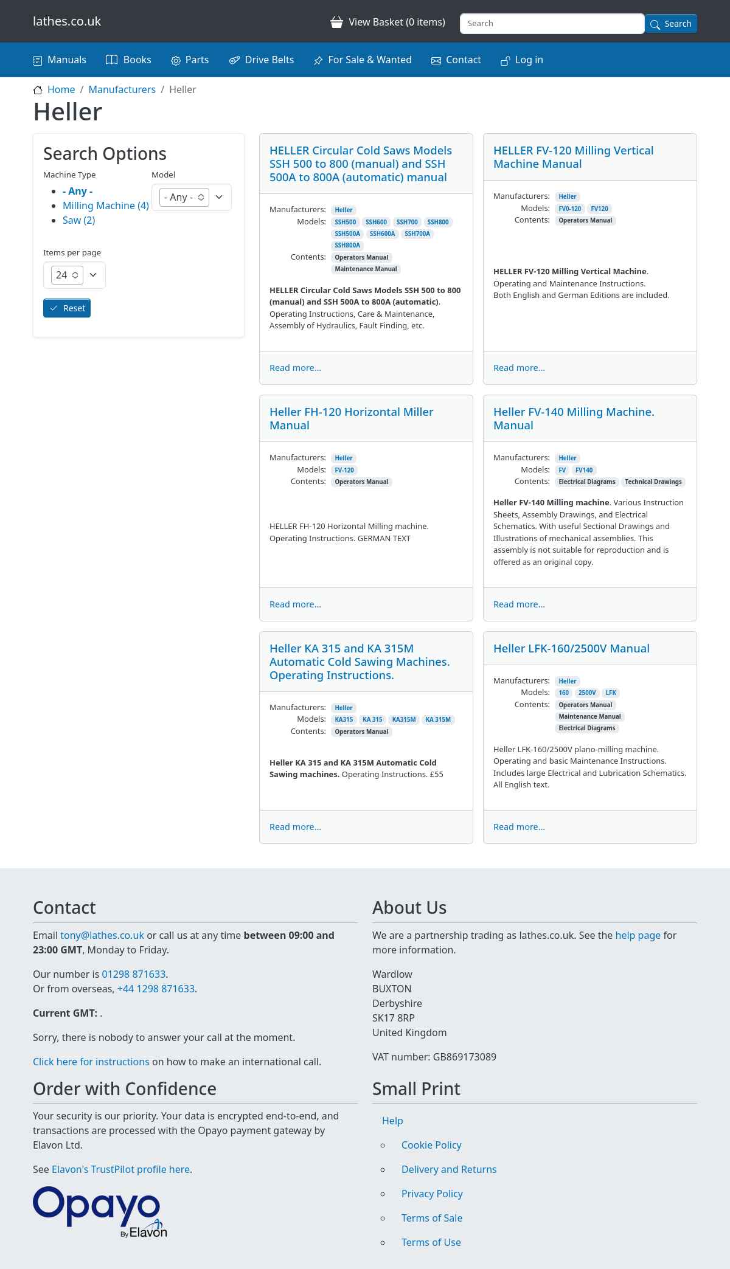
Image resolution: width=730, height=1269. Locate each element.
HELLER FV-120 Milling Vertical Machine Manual (573, 156)
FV (562, 470)
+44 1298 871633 (156, 988)
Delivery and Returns (449, 1169)
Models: (311, 221)
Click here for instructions (91, 1061)
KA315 (344, 720)
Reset (74, 308)
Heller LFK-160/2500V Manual (571, 647)
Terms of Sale (431, 1218)
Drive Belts (269, 59)
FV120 (599, 209)
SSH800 (438, 222)
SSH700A (418, 234)
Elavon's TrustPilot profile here (121, 1169)
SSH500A (347, 234)
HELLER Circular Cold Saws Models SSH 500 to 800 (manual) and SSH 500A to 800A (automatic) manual (360, 163)
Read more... (295, 367)
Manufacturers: (297, 209)
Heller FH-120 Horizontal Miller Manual (351, 418)
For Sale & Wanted (370, 59)
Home (61, 89)
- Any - (77, 191)
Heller (343, 210)
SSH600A (382, 234)
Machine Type (69, 174)
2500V (587, 693)
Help (392, 1120)
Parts (197, 59)
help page (638, 935)
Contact (463, 59)
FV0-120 (569, 209)
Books (137, 59)
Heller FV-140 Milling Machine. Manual (574, 418)
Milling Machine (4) (106, 205)
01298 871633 (133, 974)
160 (563, 693)
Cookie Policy (431, 1145)
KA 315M (438, 720)
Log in (529, 59)
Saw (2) (79, 220)
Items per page (72, 252)
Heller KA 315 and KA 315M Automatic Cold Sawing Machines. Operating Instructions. (359, 661)
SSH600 (376, 222)
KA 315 (372, 720)
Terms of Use (431, 1242)
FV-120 (344, 470)
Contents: (308, 256)
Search (678, 23)
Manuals (66, 59)
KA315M (404, 720)
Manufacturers (122, 89)
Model (163, 174)
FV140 (584, 470)
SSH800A (347, 245)
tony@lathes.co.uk (102, 935)
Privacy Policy (432, 1193)
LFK (611, 693)
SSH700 (407, 222)
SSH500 (345, 222)
